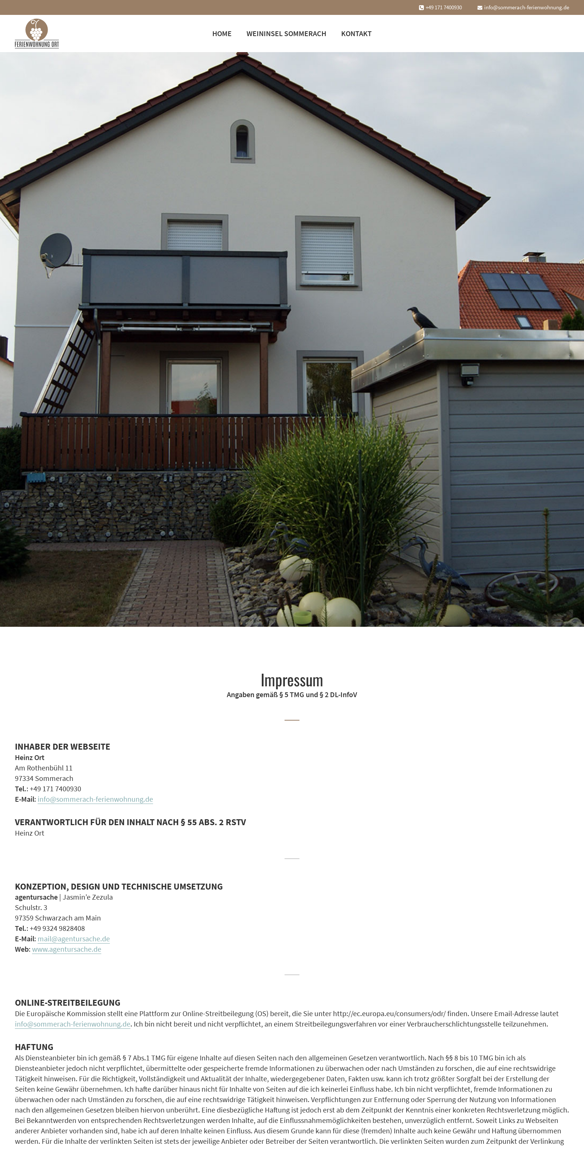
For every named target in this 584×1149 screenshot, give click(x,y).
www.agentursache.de (66, 949)
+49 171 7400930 (444, 7)
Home (222, 33)
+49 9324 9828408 (57, 928)
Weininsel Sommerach (286, 33)
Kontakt (356, 33)
